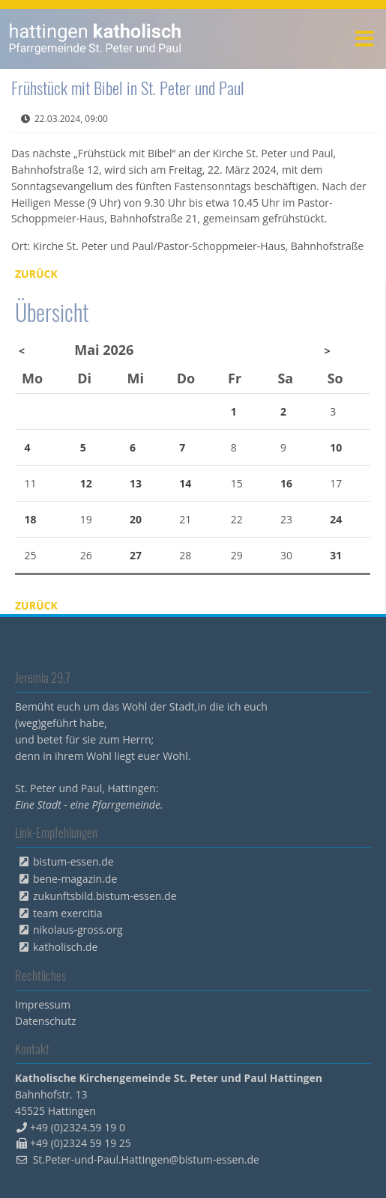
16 (286, 483)
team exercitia (68, 913)
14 (185, 483)
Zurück (36, 274)
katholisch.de (65, 947)
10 (336, 447)
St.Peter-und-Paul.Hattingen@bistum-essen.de (146, 1159)
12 (86, 483)
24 (336, 519)
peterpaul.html (95, 39)
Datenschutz (45, 1021)
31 (336, 555)
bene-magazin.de (75, 879)
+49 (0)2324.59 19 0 (77, 1127)
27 (136, 555)
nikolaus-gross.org (78, 929)
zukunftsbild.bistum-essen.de (105, 896)
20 (136, 519)
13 (136, 483)
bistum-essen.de (73, 861)
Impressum (42, 1004)
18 (31, 519)
